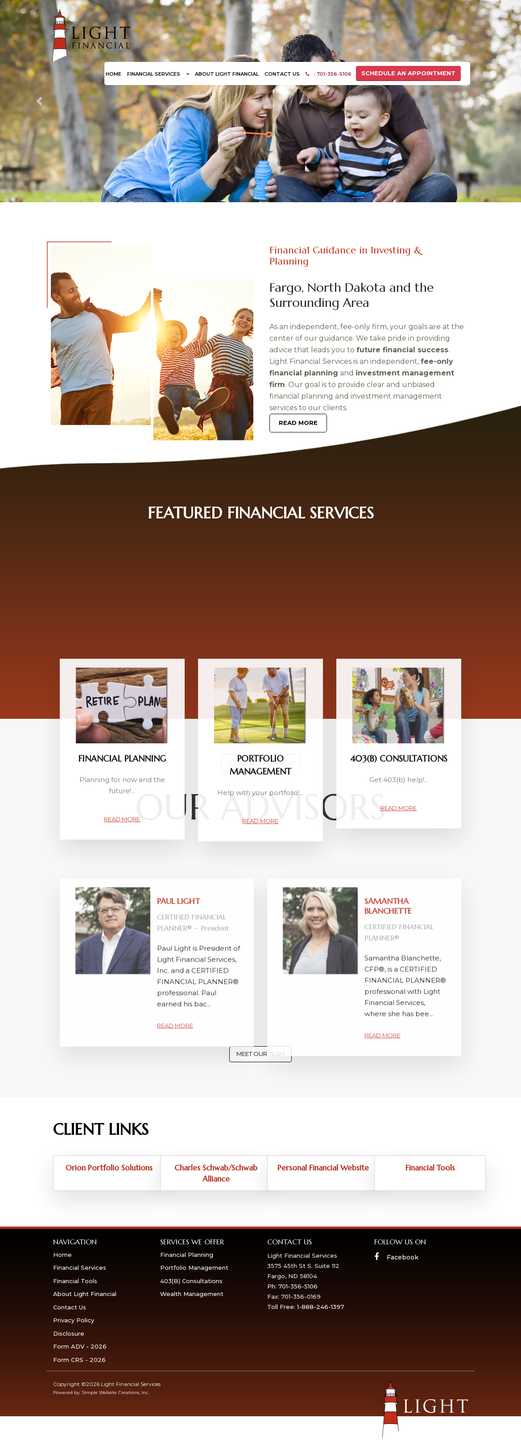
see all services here (261, 762)
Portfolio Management (194, 1267)
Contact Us (282, 74)
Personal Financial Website (323, 1168)
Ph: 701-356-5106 (292, 1286)
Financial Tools (430, 1168)
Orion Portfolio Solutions (109, 1168)
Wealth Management (191, 1293)
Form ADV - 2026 (80, 1346)
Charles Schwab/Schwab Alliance (215, 1173)
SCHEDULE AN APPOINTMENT (408, 73)
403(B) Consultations (191, 1280)
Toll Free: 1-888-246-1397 (305, 1306)
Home (113, 74)
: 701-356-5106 (328, 74)
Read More (298, 422)
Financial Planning (186, 1254)
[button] (39, 101)
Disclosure (68, 1333)
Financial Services (154, 74)
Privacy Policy (73, 1320)
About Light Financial (227, 74)
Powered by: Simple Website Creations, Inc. (101, 1392)
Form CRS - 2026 (79, 1359)
